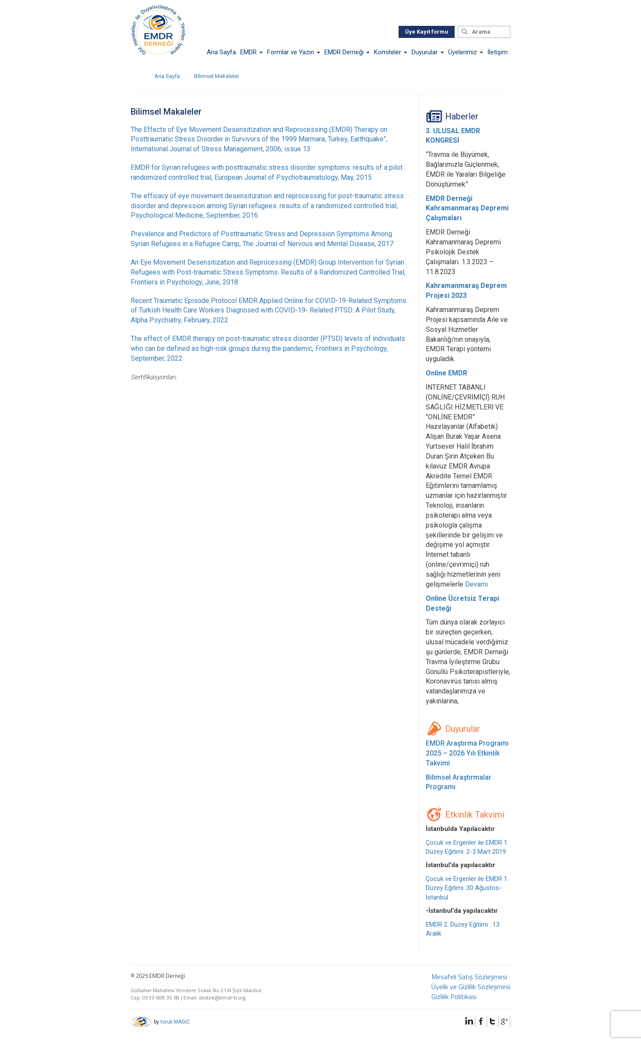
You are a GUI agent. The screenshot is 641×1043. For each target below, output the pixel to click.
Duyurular (428, 52)
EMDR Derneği (347, 52)
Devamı (476, 584)
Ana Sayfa (221, 52)
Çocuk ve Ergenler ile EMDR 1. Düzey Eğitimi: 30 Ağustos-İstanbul (467, 888)
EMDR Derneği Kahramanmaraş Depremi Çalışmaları (467, 208)
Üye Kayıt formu (426, 31)
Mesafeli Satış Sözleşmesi (469, 976)
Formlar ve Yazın (293, 52)
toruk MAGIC (175, 1022)
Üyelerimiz (465, 52)
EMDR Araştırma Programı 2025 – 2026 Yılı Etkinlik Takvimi (467, 753)
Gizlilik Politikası (454, 996)
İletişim (497, 52)
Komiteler (390, 52)
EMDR (251, 52)
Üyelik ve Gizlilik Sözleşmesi (470, 986)
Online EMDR (446, 373)
